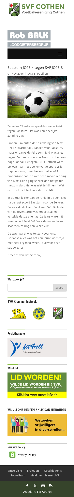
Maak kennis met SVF (44, 475)
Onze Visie (15, 470)
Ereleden (33, 470)
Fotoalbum (18, 475)
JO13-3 (31, 73)
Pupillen (42, 73)
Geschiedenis (53, 470)
